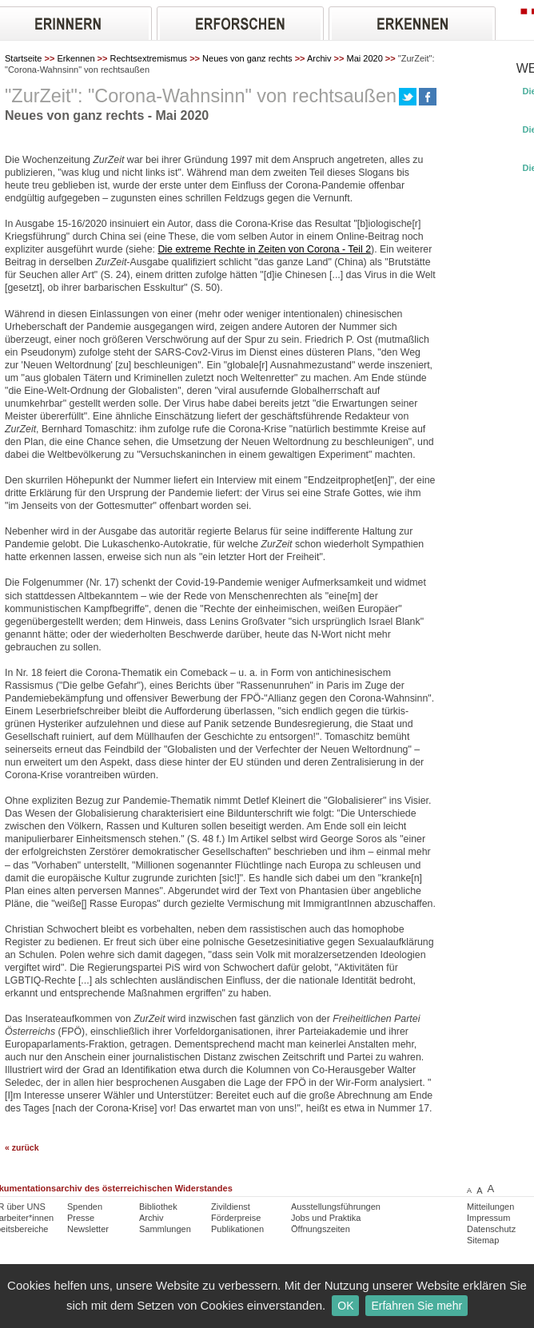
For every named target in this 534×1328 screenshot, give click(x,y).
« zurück (22, 1147)
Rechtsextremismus (149, 58)
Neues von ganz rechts (247, 58)
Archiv (319, 58)
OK (345, 1305)
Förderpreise (236, 1218)
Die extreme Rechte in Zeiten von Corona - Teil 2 (264, 249)
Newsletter (88, 1229)
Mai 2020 (365, 58)
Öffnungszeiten (320, 1229)
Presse (80, 1218)
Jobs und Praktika (326, 1218)
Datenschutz (491, 1229)
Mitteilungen (490, 1206)
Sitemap (483, 1240)
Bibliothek (158, 1206)
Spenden (84, 1206)
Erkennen (75, 58)
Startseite (23, 58)
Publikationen (237, 1229)
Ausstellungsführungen (336, 1206)
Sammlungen (165, 1229)
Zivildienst (230, 1206)
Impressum (488, 1218)
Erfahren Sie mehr (416, 1305)
